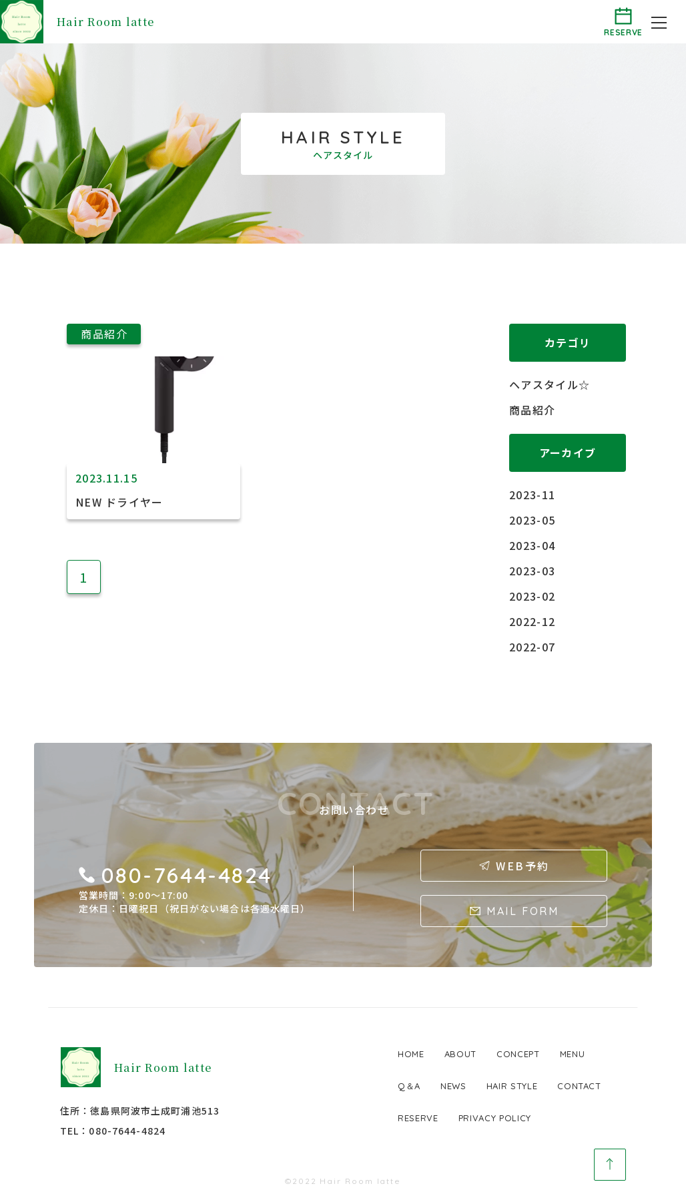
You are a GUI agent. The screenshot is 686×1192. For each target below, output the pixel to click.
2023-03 (532, 571)
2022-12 (532, 621)
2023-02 (532, 596)
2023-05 (532, 520)
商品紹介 (532, 410)
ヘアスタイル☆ (549, 384)
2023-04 (532, 545)
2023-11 (532, 495)
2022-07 (532, 647)
